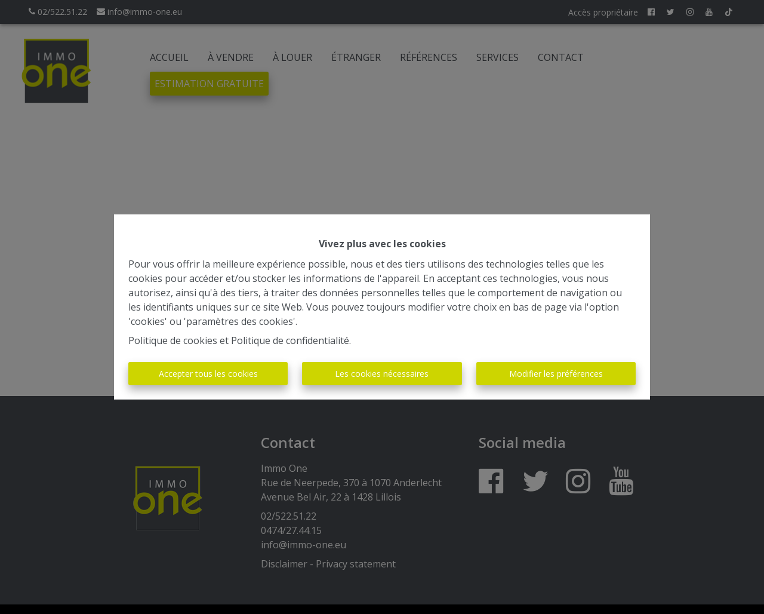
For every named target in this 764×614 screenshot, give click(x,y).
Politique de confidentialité (290, 340)
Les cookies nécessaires (382, 373)
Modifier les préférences (556, 373)
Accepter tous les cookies (208, 373)
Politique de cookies (172, 340)
